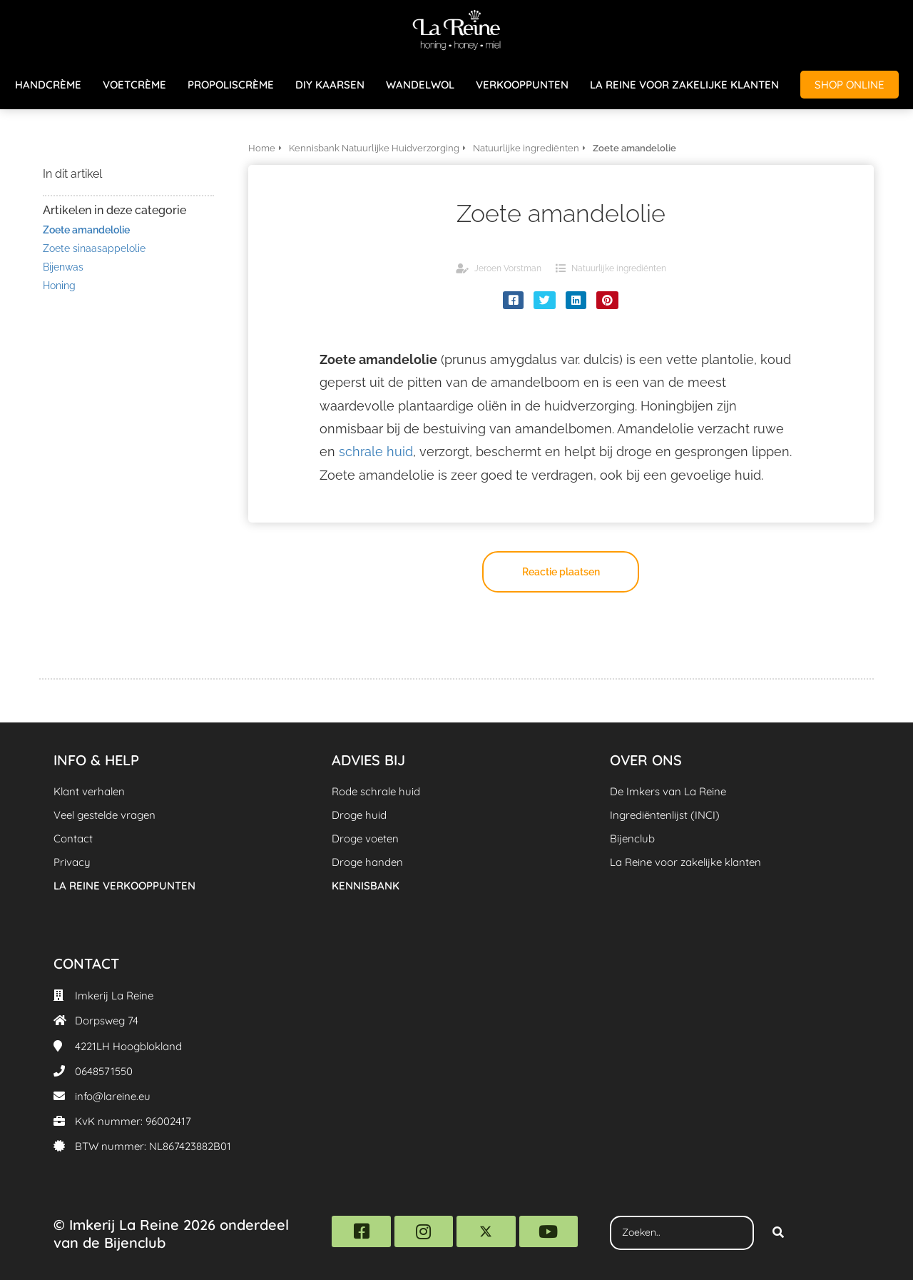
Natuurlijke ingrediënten (618, 268)
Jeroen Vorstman (507, 268)
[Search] (778, 1233)
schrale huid (376, 451)
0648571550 (104, 1071)
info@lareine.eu (113, 1096)
